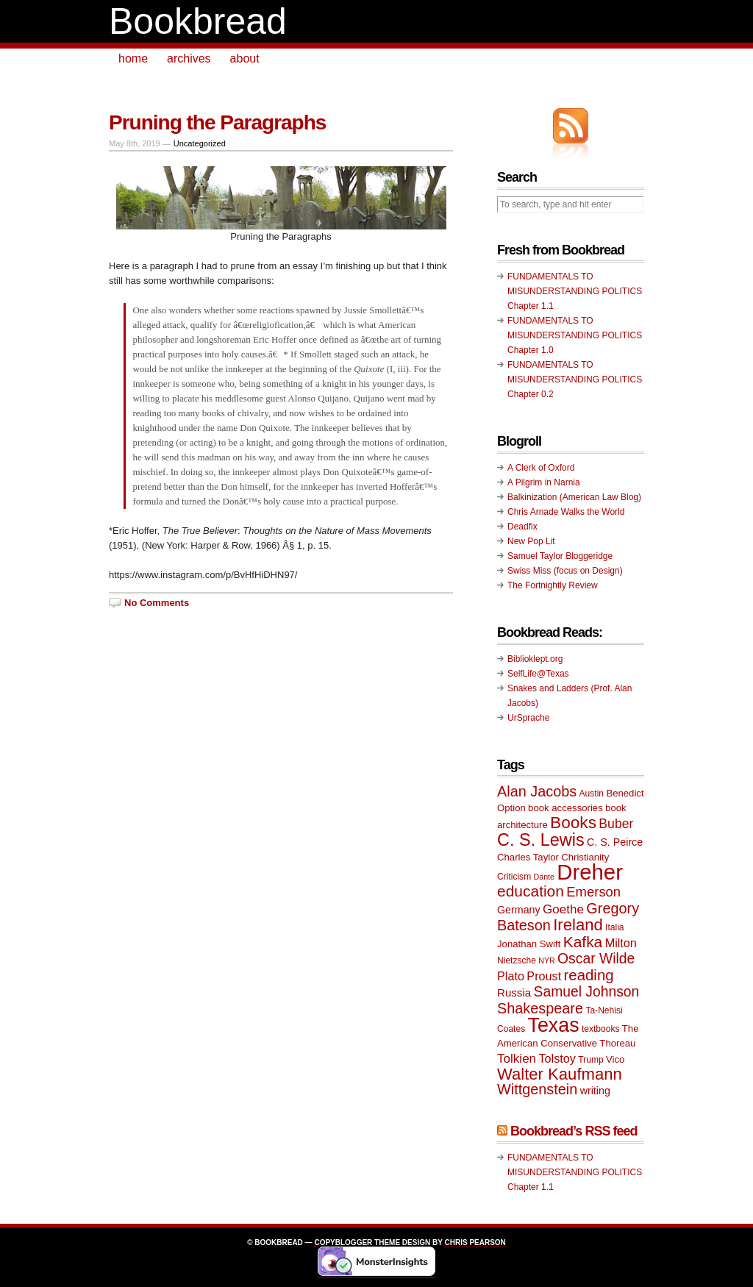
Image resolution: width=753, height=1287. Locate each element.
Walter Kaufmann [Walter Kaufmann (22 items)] (559, 1074)
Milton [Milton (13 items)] (621, 942)
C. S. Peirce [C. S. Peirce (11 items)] (615, 842)
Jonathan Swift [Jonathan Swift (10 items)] (528, 943)
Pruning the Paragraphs (217, 122)
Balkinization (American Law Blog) (574, 497)
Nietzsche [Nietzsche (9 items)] (516, 960)
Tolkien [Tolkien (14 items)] (516, 1059)
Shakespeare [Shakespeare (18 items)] (540, 1008)
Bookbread (198, 21)
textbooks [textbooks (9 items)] (601, 1029)
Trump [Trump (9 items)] (590, 1060)
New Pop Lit (531, 541)
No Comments (156, 602)
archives (189, 58)
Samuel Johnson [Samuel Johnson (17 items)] (587, 991)
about (245, 58)
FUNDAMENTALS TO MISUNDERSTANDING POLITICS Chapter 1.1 (574, 291)
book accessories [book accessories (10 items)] (565, 807)
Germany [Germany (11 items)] (518, 910)
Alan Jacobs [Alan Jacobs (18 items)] (537, 791)
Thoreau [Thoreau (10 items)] (617, 1043)
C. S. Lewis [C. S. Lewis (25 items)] (541, 839)
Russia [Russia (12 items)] (514, 992)
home (133, 58)
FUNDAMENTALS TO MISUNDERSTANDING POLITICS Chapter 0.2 (574, 379)
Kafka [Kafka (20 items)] (583, 941)
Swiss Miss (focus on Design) (565, 571)
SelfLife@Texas (538, 674)
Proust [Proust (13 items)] (544, 976)
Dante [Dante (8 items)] (544, 876)
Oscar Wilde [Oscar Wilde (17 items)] (596, 958)
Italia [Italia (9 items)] (614, 927)
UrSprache (528, 718)
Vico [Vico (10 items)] (615, 1059)
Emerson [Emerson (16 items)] (593, 891)
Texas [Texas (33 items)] (553, 1025)
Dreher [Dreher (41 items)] (590, 872)
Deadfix (522, 526)
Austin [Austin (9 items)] (591, 793)
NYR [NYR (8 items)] (546, 960)
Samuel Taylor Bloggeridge (560, 556)
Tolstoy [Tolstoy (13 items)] (556, 1058)
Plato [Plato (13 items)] (510, 976)
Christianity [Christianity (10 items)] (585, 857)
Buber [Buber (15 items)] (616, 823)
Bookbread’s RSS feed (573, 1131)
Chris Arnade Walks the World (565, 512)
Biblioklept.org (535, 659)
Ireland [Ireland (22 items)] (578, 925)
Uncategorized (200, 143)
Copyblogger (343, 1242)
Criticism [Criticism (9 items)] (514, 876)
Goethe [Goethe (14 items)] (563, 909)
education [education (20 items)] (530, 891)
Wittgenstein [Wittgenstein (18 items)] (537, 1089)
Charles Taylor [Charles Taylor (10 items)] (528, 857)
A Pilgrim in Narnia (543, 482)
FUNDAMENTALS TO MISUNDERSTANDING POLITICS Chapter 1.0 (574, 335)
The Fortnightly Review (552, 585)
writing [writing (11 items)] (595, 1091)
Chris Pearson (474, 1242)
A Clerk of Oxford (540, 468)
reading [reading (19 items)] (589, 975)
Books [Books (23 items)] (573, 822)
